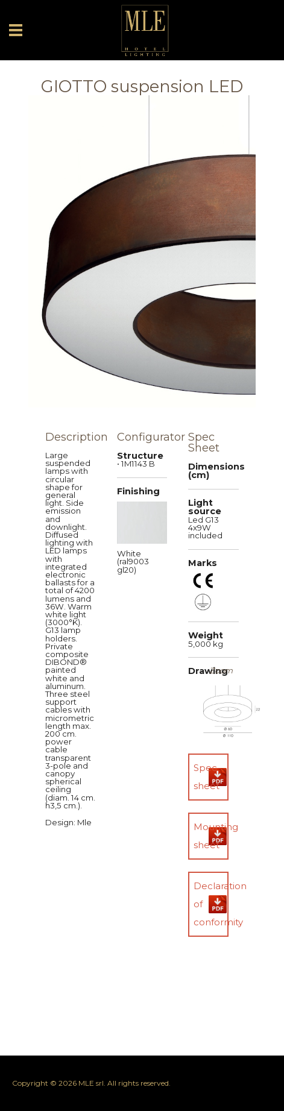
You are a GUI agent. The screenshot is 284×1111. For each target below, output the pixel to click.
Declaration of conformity (211, 904)
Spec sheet (206, 777)
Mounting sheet (211, 836)
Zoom (221, 671)
